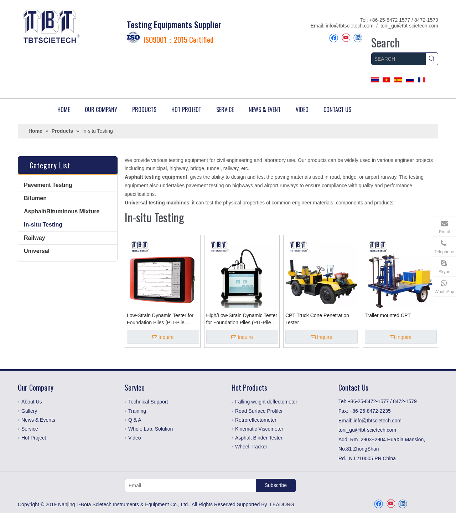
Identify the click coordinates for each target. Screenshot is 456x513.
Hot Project (33, 438)
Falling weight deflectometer (266, 402)
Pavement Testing (48, 185)
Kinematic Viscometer (259, 429)
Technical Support (148, 402)
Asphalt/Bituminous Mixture (61, 211)
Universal (37, 251)
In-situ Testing (43, 225)
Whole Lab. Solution (150, 429)
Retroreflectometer (255, 420)
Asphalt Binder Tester (259, 438)
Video (134, 438)
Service (29, 429)
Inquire (163, 337)
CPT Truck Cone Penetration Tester (317, 319)
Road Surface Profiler (259, 411)
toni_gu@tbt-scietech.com (409, 26)
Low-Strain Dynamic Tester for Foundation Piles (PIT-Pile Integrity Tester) (160, 319)
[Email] (189, 485)
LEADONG (282, 504)
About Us (31, 402)
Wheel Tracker (251, 446)
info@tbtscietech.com (349, 26)
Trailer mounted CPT (388, 315)
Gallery (29, 411)
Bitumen (35, 198)
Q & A (134, 420)
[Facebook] (333, 38)
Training (137, 411)
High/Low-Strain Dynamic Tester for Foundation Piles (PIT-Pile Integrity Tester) (242, 319)
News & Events (38, 420)
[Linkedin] (357, 38)
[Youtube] (345, 38)
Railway (34, 238)
